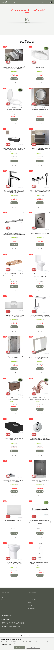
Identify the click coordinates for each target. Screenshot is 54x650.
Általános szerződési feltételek (35, 597)
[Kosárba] (14, 78)
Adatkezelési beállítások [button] (34, 611)
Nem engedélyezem (33, 647)
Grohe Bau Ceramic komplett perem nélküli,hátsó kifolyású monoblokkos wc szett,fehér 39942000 (40, 275)
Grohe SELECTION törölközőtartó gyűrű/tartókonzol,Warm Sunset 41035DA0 (14, 274)
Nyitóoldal (3, 597)
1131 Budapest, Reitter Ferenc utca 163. (11, 626)
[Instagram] (29, 636)
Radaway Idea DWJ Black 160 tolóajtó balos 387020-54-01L (14, 356)
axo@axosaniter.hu (6, 619)
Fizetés (29, 602)
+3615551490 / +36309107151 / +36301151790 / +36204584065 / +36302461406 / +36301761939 (13, 623)
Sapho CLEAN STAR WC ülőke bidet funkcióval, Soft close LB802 (14, 108)
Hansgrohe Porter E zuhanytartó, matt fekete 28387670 (14, 439)
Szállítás (30, 605)
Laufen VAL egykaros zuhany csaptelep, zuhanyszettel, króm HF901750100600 (40, 191)
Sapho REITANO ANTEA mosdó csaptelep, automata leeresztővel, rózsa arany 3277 (40, 398)
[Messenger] (24, 636)
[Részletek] (40, 119)
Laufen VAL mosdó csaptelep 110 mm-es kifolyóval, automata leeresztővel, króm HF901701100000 (14, 191)
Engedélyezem (19, 647)
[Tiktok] (32, 636)
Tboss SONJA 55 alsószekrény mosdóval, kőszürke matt (39, 149)
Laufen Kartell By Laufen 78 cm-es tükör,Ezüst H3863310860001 (40, 108)
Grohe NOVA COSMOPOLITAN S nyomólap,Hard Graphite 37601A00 (40, 232)
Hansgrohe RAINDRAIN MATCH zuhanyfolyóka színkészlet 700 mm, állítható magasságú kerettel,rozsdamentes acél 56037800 (14, 234)
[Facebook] (21, 636)
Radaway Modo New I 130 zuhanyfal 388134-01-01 (40, 480)
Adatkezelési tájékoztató (34, 599)
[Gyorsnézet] (15, 83)
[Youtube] (27, 636)
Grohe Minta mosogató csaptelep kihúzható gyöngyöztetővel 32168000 (40, 316)
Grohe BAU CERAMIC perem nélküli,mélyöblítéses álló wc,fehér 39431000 (14, 564)
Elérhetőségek (31, 608)
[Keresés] (42, 2)
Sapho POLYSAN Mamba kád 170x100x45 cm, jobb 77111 (40, 66)
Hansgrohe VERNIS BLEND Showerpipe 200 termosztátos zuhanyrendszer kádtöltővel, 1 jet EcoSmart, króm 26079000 (40, 564)
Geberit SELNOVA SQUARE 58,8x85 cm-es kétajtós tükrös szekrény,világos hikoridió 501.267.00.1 (40, 357)
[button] (14, 2)
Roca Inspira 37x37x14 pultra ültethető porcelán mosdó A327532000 (14, 316)
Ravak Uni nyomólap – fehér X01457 (14, 520)
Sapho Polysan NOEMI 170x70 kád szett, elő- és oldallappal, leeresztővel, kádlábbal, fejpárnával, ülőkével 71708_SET (14, 67)
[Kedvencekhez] (12, 83)
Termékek (3, 599)
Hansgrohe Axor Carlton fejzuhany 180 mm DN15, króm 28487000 (14, 480)
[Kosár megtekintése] (51, 2)
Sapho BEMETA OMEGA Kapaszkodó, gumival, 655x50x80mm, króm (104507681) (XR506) (40, 522)
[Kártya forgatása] (50, 88)
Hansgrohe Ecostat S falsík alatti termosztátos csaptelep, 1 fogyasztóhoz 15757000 (40, 440)
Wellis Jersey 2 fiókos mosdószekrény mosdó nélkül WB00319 (14, 398)
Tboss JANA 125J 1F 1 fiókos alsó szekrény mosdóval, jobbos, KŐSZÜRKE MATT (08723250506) (14, 150)
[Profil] (46, 2)
